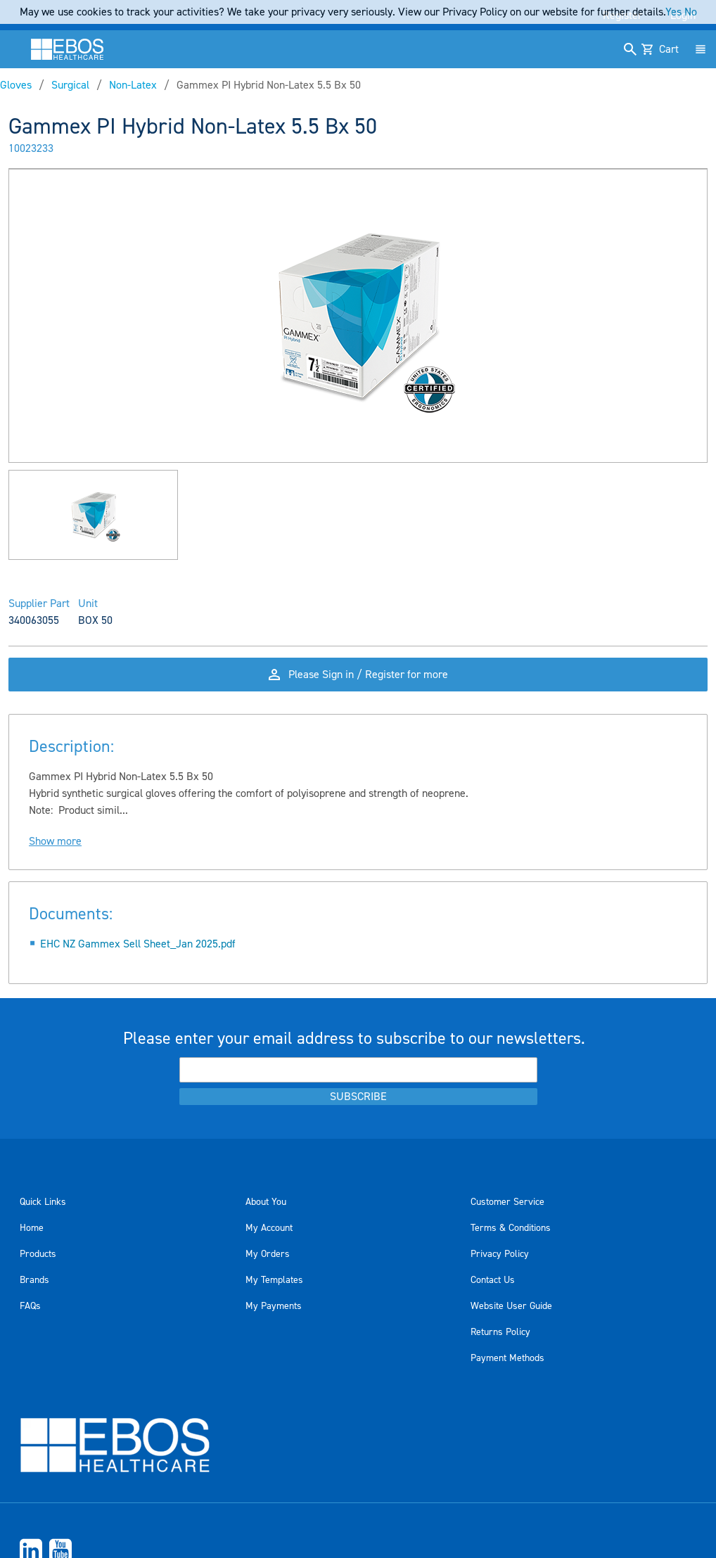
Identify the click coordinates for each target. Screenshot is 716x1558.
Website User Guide (511, 1306)
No (690, 12)
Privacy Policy (500, 1254)
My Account (269, 1228)
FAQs (30, 1306)
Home (32, 1228)
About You (265, 1202)
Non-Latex (133, 85)
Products (38, 1254)
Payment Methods (507, 1358)
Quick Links (43, 1202)
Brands (34, 1280)
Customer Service (507, 1202)
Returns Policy (500, 1332)
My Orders (267, 1254)
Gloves (16, 85)
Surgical (70, 85)
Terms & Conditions (511, 1228)
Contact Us (493, 1280)
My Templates (274, 1280)
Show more (55, 841)
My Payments (273, 1306)
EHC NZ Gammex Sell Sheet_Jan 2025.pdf (138, 944)
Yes (673, 12)
